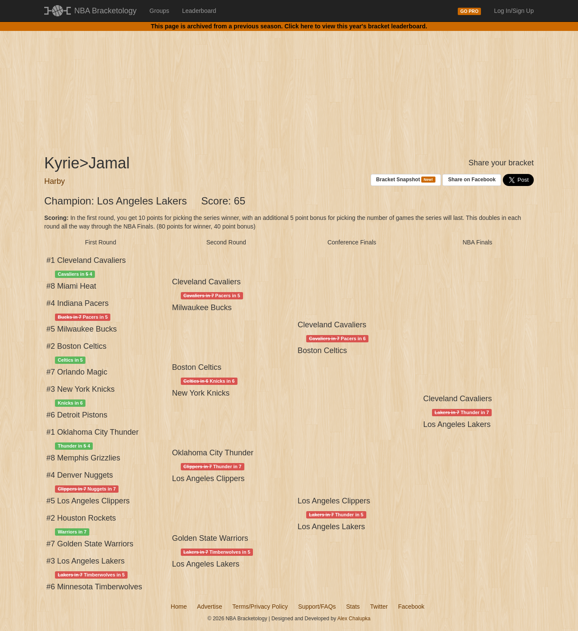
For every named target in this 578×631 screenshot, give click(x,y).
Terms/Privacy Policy (260, 606)
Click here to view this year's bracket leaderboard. (355, 26)
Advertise (209, 606)
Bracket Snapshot (405, 180)
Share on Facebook (472, 180)
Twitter (379, 606)
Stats (353, 606)
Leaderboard (199, 10)
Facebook (411, 606)
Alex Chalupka (353, 619)
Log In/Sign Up (514, 10)
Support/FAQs (317, 606)
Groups (159, 10)
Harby (54, 181)
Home (179, 606)
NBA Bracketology (105, 10)
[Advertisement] (289, 86)
